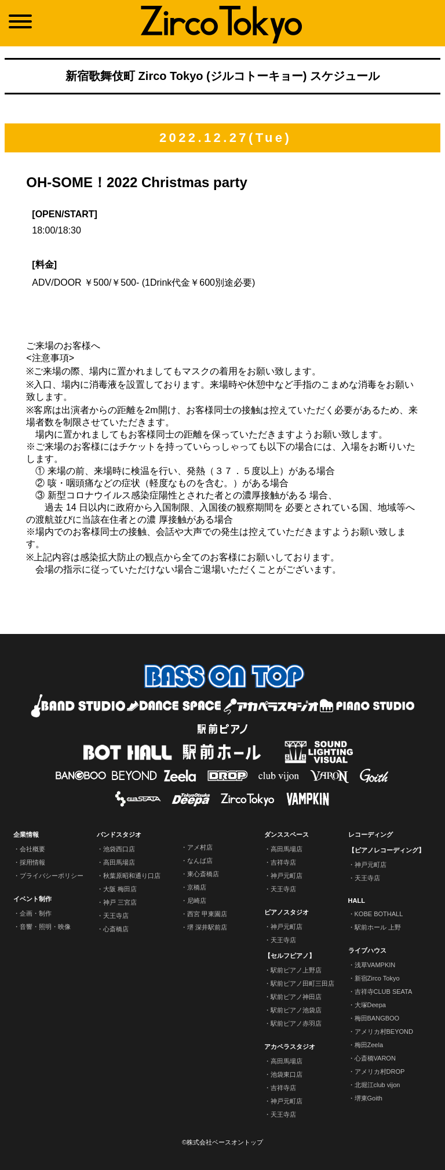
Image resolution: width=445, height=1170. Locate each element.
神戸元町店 (286, 875)
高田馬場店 (119, 862)
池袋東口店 (286, 1074)
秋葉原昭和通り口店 (132, 875)
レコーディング (370, 834)
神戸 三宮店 (120, 902)
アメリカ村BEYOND (384, 1031)
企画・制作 (36, 913)
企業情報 (26, 834)
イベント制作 (32, 898)
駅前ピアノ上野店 (296, 970)
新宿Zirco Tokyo (377, 978)
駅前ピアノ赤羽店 (296, 1023)
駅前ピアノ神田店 (296, 996)
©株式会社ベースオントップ (222, 1142)
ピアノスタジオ (286, 912)
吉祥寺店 (283, 862)
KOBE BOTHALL (379, 913)
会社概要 (32, 848)
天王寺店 (116, 915)
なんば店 (200, 860)
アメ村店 (200, 847)
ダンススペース (286, 834)
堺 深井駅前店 (207, 927)
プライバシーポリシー (51, 875)
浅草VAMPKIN (375, 964)
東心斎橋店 (203, 873)
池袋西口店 (119, 848)
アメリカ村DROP (380, 1071)
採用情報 (32, 862)
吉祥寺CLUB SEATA (384, 991)
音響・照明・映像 (45, 926)
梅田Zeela (369, 1044)
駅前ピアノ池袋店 (296, 1010)
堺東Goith (368, 1098)
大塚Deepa (370, 1004)
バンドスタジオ (119, 834)
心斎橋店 (116, 928)
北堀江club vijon (377, 1084)
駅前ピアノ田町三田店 (302, 983)
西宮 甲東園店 (207, 913)
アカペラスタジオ (289, 1046)
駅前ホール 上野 (378, 927)
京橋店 (196, 887)
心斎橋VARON (375, 1058)
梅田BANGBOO (377, 1018)
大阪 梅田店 (120, 888)
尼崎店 (196, 900)
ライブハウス (367, 950)
